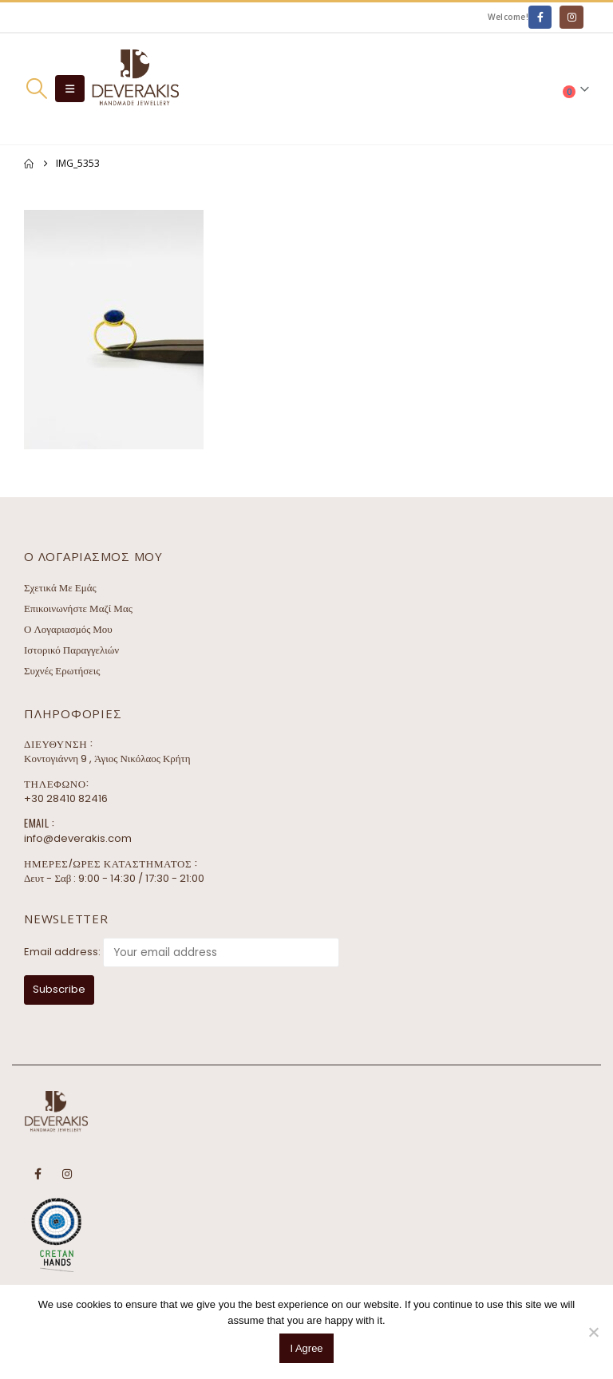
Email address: (62, 951)
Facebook (37, 1174)
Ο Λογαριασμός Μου (68, 629)
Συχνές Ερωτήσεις (62, 670)
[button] (36, 88)
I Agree (306, 1348)
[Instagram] (571, 17)
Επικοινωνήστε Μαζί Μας (78, 608)
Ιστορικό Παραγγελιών (71, 650)
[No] (593, 1332)
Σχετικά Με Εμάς (60, 587)
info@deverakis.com (78, 838)
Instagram (67, 1174)
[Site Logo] (135, 88)
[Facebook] (540, 17)
